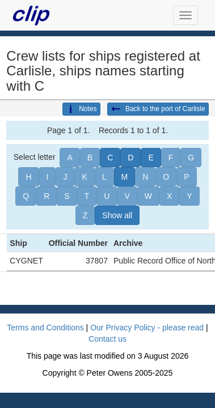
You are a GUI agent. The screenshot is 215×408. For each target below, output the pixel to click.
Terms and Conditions (45, 327)
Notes (81, 109)
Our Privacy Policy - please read (147, 327)
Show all (117, 215)
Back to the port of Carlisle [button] (158, 109)
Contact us (107, 338)
